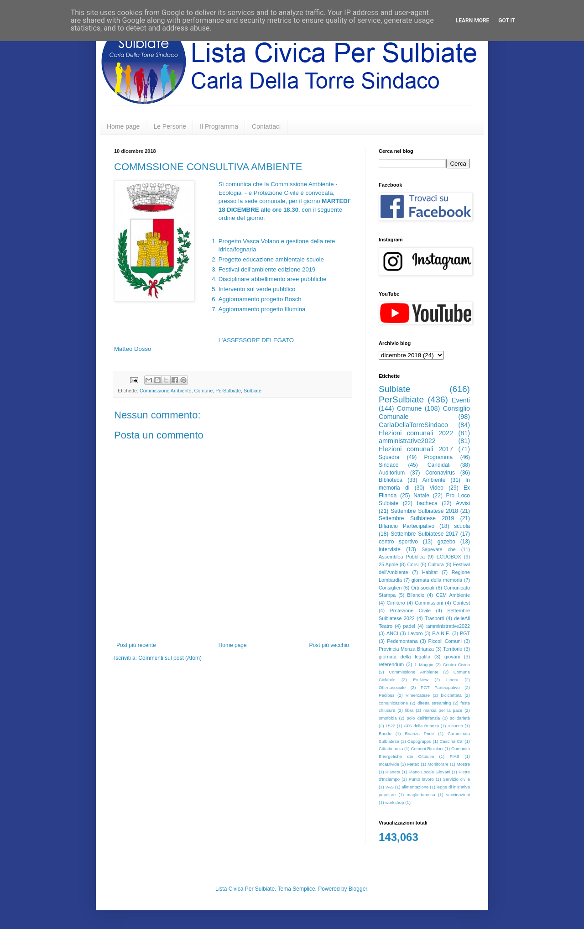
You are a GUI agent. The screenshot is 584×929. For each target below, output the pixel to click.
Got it (506, 20)
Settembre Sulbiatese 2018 (424, 511)
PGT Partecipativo (440, 687)
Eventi (461, 400)
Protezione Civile (410, 610)
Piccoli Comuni (445, 641)
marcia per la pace (443, 710)
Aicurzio (455, 725)
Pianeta (393, 771)
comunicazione (393, 702)
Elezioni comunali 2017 (416, 449)
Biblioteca (390, 480)
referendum (391, 664)
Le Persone (169, 126)
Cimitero (395, 602)
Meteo (413, 764)
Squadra (389, 457)
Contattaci (266, 126)
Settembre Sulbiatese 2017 (424, 534)
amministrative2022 (407, 440)
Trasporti (434, 618)
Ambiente (434, 480)
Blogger (358, 889)
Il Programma (219, 126)
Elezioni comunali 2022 (416, 433)
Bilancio (415, 595)
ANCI (392, 633)
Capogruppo (419, 741)
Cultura (436, 564)
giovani (452, 656)
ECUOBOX (449, 556)
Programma (438, 457)
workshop (394, 802)
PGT (465, 633)
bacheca (427, 503)
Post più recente (136, 645)
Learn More (473, 20)
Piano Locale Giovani (429, 771)
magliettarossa (421, 794)
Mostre (463, 764)
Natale (421, 495)
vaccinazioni (458, 794)
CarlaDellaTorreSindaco (413, 424)
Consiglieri (390, 587)
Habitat (430, 572)
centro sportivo (398, 541)
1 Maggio (423, 664)
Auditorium (392, 473)
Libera (452, 679)
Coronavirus (440, 473)
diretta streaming (434, 702)
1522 (390, 725)
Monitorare (438, 764)
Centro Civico (456, 664)
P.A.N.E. (441, 633)
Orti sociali (422, 587)
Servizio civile (456, 779)
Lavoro (414, 633)
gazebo (446, 541)
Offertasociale (392, 687)
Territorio (452, 649)
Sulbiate (252, 390)
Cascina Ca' (451, 741)
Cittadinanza (391, 748)
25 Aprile (388, 564)
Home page (123, 126)
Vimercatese (418, 695)
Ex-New (420, 679)
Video (436, 488)
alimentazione (415, 786)
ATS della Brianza (421, 725)
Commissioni (429, 602)
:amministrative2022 (448, 626)
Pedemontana (402, 641)
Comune (203, 390)
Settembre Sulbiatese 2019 (416, 518)
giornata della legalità (404, 656)
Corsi (413, 564)
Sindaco (388, 465)
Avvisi (463, 503)
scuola (462, 526)
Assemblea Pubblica (402, 556)
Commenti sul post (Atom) (170, 658)
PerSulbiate (228, 390)
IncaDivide (389, 764)
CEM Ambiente (453, 595)
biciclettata (451, 695)
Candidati (439, 465)
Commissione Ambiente (165, 390)
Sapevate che (439, 549)
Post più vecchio (329, 645)
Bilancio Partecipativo (406, 526)
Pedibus (387, 695)
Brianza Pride (419, 733)
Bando (385, 733)
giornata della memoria (437, 580)
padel (409, 626)
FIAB (454, 756)
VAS (390, 786)
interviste (390, 549)
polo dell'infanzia (423, 717)
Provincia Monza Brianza (406, 649)
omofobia (387, 717)
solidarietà (460, 717)
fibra (409, 710)
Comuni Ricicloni (427, 748)
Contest (461, 602)
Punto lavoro (421, 779)
